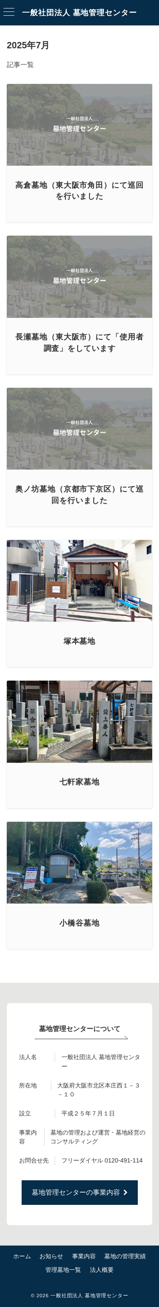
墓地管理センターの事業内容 (80, 1192)
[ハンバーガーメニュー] (8, 12)
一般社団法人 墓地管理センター (79, 12)
